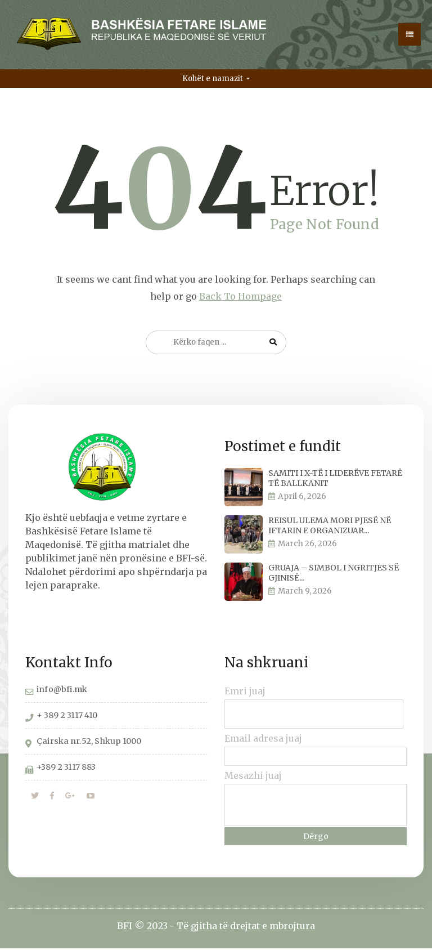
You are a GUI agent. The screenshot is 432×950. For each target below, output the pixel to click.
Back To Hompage (240, 298)
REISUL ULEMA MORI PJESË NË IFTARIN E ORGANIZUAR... (329, 527)
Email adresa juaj (263, 740)
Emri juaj (245, 692)
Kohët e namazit (213, 80)
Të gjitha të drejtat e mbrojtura (246, 927)
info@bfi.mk (62, 691)
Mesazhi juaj (253, 777)
